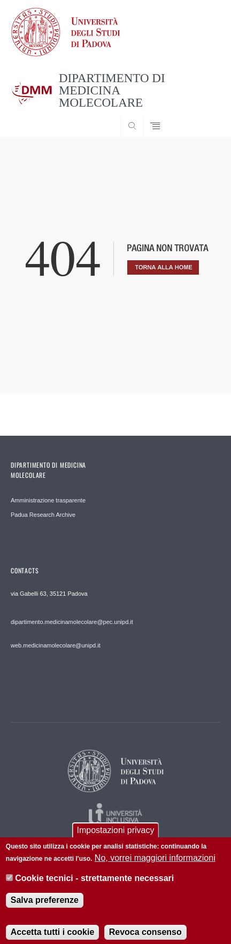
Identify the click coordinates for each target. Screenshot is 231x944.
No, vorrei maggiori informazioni (155, 865)
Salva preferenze (45, 907)
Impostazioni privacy (116, 837)
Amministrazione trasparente (48, 500)
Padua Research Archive (43, 514)
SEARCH (201, 117)
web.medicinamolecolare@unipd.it (56, 645)
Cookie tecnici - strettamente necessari (94, 885)
